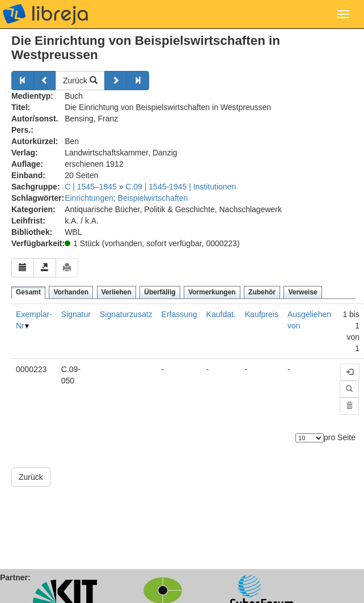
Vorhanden (70, 292)
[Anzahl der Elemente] (309, 437)
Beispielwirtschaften (153, 198)
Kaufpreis (261, 314)
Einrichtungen (89, 198)
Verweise (302, 292)
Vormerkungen (212, 292)
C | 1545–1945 (91, 186)
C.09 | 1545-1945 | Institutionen (180, 186)
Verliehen (116, 292)
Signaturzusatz (126, 314)
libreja (45, 14)
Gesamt (28, 292)
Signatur (76, 314)
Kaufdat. (221, 314)
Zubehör (262, 292)
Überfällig (159, 292)
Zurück (80, 80)
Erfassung (179, 314)
